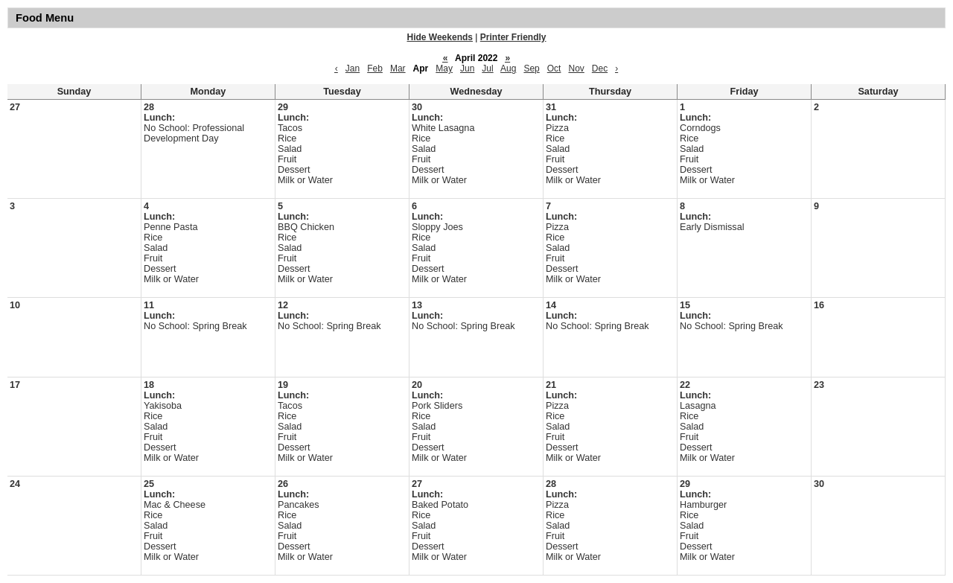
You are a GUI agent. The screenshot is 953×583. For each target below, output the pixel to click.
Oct (554, 68)
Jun (467, 68)
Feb (375, 68)
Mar (398, 68)
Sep (531, 68)
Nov (576, 68)
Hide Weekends (440, 37)
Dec (600, 68)
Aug (508, 68)
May (444, 68)
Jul (487, 68)
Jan (352, 68)
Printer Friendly (513, 37)
